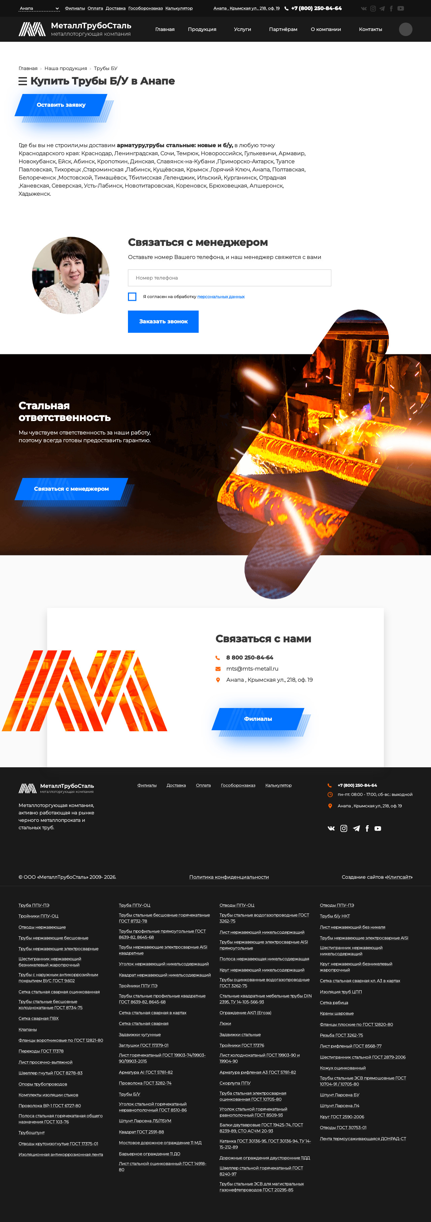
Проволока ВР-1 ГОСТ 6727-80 (50, 1105)
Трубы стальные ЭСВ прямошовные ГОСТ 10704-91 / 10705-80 (363, 1081)
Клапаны (28, 1029)
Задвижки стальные (240, 1034)
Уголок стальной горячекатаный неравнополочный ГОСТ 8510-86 (153, 1107)
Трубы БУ (105, 68)
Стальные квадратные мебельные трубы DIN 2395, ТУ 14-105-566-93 (266, 998)
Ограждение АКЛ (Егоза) (245, 1012)
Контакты (370, 29)
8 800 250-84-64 (249, 658)
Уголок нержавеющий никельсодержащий (164, 963)
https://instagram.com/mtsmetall (373, 8)
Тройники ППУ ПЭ (138, 985)
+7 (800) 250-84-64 (316, 8)
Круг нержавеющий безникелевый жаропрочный (356, 966)
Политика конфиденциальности (229, 877)
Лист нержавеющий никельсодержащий (262, 932)
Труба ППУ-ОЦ (134, 905)
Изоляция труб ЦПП (341, 991)
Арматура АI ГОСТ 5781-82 (146, 1072)
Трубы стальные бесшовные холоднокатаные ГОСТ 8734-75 (50, 1004)
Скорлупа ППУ (235, 1083)
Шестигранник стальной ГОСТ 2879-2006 (362, 1057)
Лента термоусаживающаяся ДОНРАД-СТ (363, 1138)
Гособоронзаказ (145, 8)
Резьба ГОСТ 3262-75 (341, 1035)
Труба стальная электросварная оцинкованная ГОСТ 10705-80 (253, 1096)
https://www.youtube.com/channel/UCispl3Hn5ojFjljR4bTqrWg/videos (400, 8)
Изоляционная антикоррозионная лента (61, 1154)
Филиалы (75, 8)
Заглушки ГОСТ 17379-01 (143, 1045)
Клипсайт (398, 877)
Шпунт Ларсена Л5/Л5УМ (145, 1120)
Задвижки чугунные (140, 1034)
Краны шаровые (337, 1013)
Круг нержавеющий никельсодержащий (262, 969)
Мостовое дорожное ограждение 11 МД (160, 1142)
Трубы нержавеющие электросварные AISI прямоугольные (264, 945)
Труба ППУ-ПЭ (34, 905)
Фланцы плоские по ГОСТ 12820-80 (356, 1024)
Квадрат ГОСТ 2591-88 (141, 1131)
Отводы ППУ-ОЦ (237, 905)
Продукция (202, 29)
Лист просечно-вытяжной (45, 1062)
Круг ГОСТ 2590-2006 (342, 1116)
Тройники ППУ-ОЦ (38, 916)
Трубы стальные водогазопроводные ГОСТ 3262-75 (264, 918)
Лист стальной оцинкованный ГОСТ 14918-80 (162, 1166)
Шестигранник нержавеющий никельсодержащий (351, 950)
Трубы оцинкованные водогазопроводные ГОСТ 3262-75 (264, 982)
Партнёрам (283, 29)
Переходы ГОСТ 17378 (41, 1051)
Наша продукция (65, 68)
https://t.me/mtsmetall (382, 8)
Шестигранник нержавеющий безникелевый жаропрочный (50, 961)
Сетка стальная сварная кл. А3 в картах (360, 980)
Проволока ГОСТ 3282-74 (145, 1083)
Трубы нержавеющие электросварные (58, 948)
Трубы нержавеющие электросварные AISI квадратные (163, 950)
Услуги (242, 29)
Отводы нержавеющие (42, 927)
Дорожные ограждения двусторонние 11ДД (265, 1157)
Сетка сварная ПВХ (39, 1018)
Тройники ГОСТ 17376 (242, 1045)
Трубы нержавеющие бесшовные (53, 937)
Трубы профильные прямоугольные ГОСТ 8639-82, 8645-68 (162, 934)
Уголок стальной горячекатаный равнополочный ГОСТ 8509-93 (253, 1112)
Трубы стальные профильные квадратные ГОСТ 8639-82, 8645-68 (162, 998)
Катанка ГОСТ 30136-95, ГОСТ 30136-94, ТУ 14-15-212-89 (265, 1144)
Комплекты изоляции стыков (48, 1094)
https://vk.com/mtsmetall (364, 8)
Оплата (95, 8)
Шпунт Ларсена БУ (339, 1094)
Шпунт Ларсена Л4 (339, 1105)
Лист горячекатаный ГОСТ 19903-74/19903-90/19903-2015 (162, 1058)
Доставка (116, 8)
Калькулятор (179, 8)
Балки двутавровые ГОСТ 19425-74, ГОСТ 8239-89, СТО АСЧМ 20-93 (261, 1127)
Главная (164, 29)
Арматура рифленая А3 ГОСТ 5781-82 (258, 1072)
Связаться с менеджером (71, 489)
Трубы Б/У (129, 1094)
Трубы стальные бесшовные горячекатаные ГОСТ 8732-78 (164, 918)
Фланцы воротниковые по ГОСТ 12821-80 (61, 1040)
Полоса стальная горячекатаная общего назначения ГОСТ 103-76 (61, 1118)
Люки (225, 1023)
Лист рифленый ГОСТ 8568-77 (351, 1046)
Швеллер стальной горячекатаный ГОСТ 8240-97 (261, 1171)
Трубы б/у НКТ (335, 916)
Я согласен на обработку (193, 297)
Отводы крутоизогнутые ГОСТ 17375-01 (58, 1143)
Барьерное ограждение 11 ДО (149, 1153)
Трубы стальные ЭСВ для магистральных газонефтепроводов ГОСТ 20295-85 (262, 1186)
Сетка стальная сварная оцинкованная (59, 991)
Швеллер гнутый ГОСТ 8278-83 (50, 1072)
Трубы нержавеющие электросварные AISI (364, 937)
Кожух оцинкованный (343, 1067)
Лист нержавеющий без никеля (352, 927)
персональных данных (220, 297)
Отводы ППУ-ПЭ (337, 905)
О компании (326, 29)
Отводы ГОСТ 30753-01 (343, 1127)
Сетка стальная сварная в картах (152, 1012)
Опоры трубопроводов (43, 1084)
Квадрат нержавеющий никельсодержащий (165, 974)
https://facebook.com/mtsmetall (391, 8)
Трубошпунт (31, 1132)
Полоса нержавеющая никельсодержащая (264, 958)
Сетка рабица (334, 1002)
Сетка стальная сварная (143, 1023)
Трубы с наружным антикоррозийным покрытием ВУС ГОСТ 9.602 (58, 977)
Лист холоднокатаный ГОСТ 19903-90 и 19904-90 (260, 1058)
